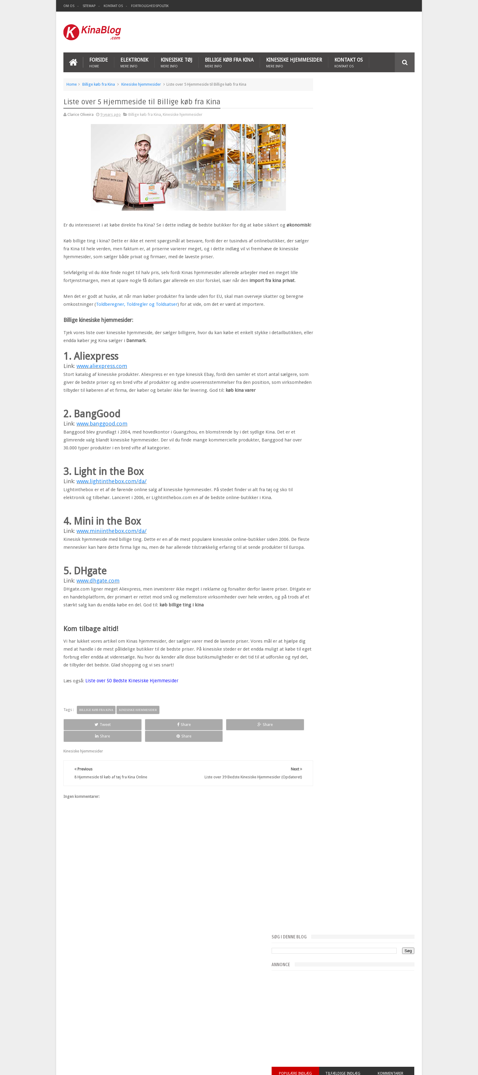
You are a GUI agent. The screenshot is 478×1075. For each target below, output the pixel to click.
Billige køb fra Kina (229, 61)
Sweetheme (404, 1065)
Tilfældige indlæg (361, 221)
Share (132, 755)
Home (71, 83)
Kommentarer (397, 217)
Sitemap (89, 6)
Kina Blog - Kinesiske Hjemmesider (132, 1065)
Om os (68, 6)
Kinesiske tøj (176, 61)
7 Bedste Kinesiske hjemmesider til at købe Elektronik (109, 1043)
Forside (98, 61)
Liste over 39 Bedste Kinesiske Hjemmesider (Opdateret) (112, 1006)
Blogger (362, 1065)
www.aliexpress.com (102, 381)
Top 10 (264, 1018)
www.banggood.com (102, 446)
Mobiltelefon (241, 1018)
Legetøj (217, 1018)
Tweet (85, 755)
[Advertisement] (384, 31)
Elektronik (134, 61)
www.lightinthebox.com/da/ (112, 504)
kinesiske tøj (194, 1018)
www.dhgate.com (98, 611)
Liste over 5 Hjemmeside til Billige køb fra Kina (103, 1015)
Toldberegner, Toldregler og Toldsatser (155, 319)
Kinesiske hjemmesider (294, 61)
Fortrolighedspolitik (150, 6)
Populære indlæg (326, 217)
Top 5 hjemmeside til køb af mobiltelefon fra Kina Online (112, 1034)
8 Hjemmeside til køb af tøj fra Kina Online (99, 1024)
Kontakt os (113, 6)
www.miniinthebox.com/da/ (112, 554)
